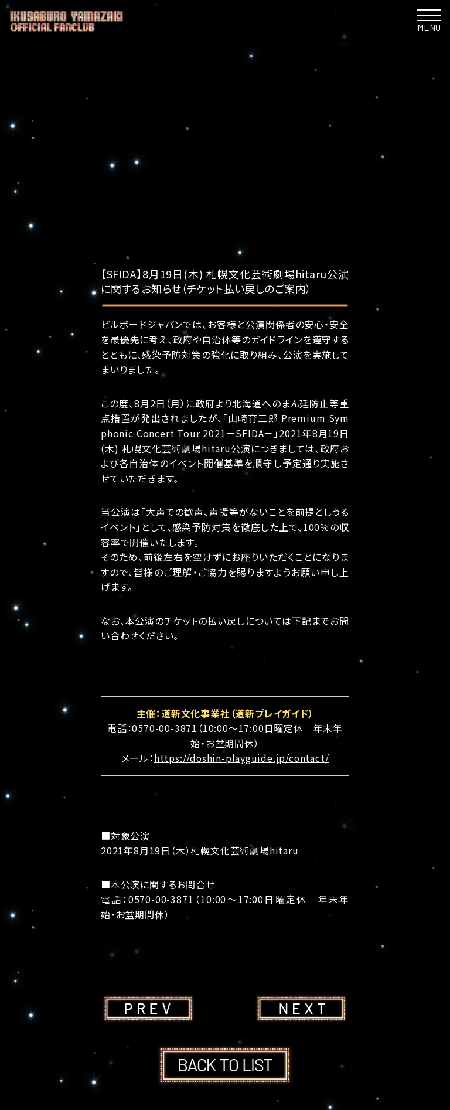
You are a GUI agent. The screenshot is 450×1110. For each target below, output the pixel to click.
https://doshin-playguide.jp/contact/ (242, 758)
